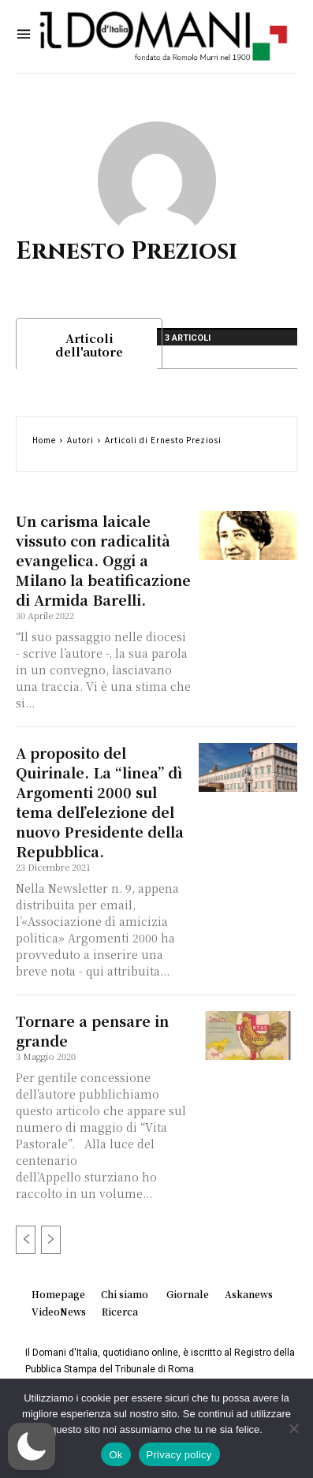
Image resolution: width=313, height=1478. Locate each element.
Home (44, 440)
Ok (115, 1455)
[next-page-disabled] (51, 1240)
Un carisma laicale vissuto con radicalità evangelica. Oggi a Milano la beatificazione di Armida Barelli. (103, 560)
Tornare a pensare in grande (92, 1030)
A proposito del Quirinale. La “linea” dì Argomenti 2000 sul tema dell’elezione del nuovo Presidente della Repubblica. (100, 801)
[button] (31, 1446)
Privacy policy (179, 1455)
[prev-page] (25, 1240)
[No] (293, 1428)
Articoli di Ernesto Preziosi (163, 440)
